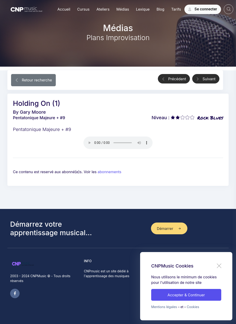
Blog (160, 9)
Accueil (63, 9)
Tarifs (176, 9)
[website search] (228, 9)
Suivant (205, 79)
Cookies (193, 307)
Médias (122, 9)
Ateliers (102, 9)
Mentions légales (164, 307)
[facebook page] (15, 293)
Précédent (174, 79)
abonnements (109, 171)
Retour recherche (33, 80)
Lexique (143, 9)
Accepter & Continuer (186, 295)
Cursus (83, 9)
